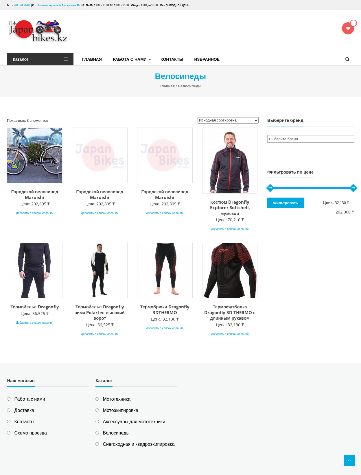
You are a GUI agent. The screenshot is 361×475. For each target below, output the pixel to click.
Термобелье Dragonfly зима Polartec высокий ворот (100, 312)
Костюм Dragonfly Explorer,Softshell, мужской (230, 207)
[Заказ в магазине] (228, 120)
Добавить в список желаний (35, 213)
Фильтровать (285, 202)
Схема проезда (30, 433)
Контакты (172, 59)
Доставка (24, 410)
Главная (92, 59)
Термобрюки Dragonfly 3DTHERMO (164, 309)
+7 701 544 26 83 (20, 5)
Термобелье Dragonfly (34, 307)
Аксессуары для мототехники (134, 421)
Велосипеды (116, 433)
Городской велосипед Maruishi (34, 194)
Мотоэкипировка (120, 410)
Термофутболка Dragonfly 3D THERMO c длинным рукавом (229, 312)
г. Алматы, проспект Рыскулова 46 (57, 5)
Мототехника (116, 399)
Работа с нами (130, 59)
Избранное (207, 59)
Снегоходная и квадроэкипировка (138, 444)
